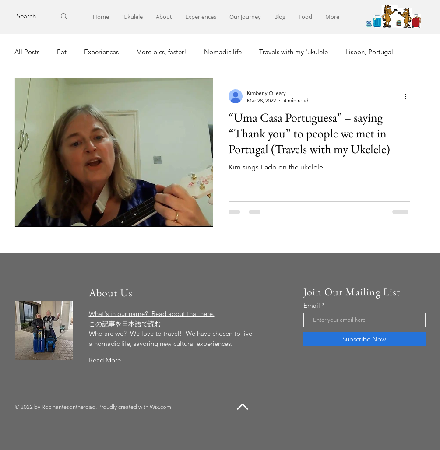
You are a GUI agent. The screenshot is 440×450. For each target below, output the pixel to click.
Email (311, 305)
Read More (105, 360)
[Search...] (29, 16)
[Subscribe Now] (364, 339)
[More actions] (408, 96)
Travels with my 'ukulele (293, 52)
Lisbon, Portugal (369, 52)
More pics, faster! (161, 52)
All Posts (26, 52)
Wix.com (160, 407)
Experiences (101, 52)
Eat (62, 52)
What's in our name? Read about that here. (152, 313)
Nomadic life (223, 52)
